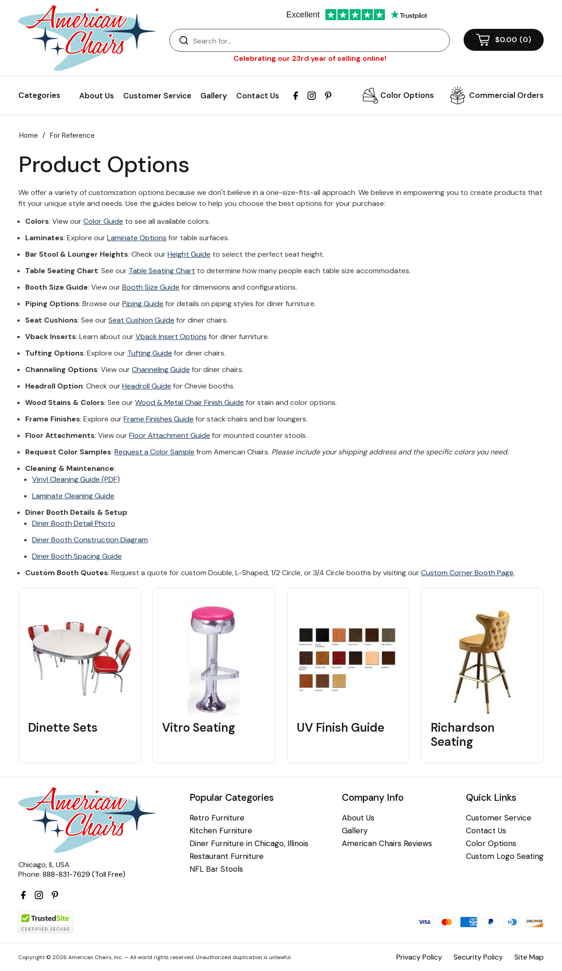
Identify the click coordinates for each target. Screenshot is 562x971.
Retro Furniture (216, 818)
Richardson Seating (463, 735)
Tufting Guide (149, 353)
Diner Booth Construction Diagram (90, 540)
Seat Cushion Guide (141, 320)
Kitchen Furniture (220, 831)
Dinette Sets (62, 728)
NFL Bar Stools (216, 869)
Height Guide (189, 254)
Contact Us (257, 96)
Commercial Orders (506, 95)
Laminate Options (137, 238)
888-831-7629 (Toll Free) (84, 874)
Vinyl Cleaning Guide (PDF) (76, 479)
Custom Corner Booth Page (467, 572)
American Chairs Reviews (387, 843)
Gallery (213, 96)
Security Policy (478, 957)
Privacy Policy (419, 957)
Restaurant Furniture (226, 856)
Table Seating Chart (162, 270)
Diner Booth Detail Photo (73, 523)
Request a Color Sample (154, 452)
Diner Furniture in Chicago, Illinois (248, 843)
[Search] (318, 41)
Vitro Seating (198, 728)
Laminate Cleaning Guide (73, 496)
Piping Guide (142, 303)
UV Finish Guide (340, 728)
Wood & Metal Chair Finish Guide (189, 402)
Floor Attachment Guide (169, 435)
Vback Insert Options (171, 336)
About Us (96, 96)
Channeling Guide (161, 369)
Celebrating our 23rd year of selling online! (309, 58)
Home (28, 135)
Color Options (407, 95)
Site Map (529, 957)
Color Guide (103, 221)
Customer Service (157, 96)
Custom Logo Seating (505, 856)
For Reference (72, 135)
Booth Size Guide (150, 287)
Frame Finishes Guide (159, 419)
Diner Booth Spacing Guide (77, 556)
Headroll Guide (146, 386)
